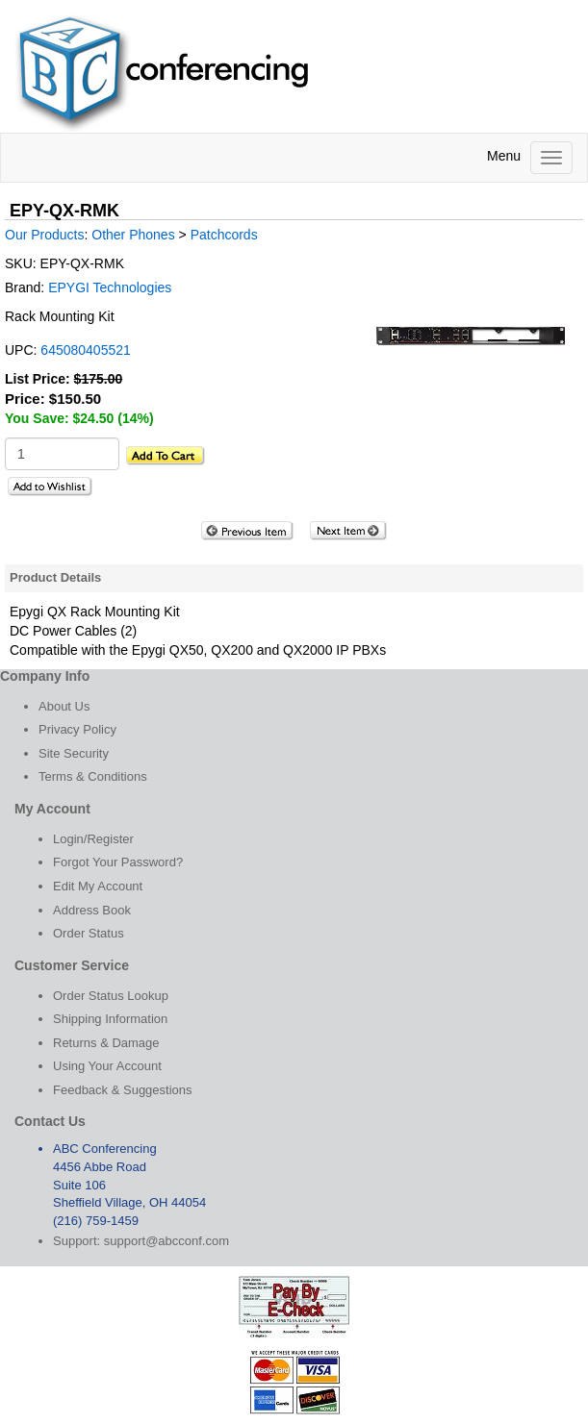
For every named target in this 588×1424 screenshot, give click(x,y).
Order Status (88, 933)
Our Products (44, 234)
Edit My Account (97, 886)
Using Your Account (107, 1066)
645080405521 (85, 350)
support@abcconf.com (166, 1241)
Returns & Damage (106, 1043)
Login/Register (93, 839)
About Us (63, 706)
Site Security (73, 753)
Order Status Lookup (110, 995)
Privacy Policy (77, 729)
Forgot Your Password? (118, 862)
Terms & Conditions (92, 776)
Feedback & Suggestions (122, 1090)
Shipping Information (110, 1019)
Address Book (92, 910)
